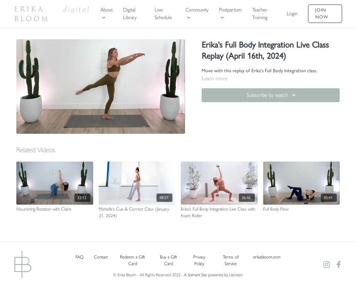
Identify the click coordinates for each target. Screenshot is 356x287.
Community (197, 12)
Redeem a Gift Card (132, 260)
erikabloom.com (267, 257)
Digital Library (130, 13)
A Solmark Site (195, 274)
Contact (101, 257)
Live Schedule (163, 13)
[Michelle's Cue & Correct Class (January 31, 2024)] (137, 212)
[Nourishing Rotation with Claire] (54, 209)
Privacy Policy (199, 260)
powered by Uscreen (225, 274)
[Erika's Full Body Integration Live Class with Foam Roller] (219, 212)
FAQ (79, 257)
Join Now (321, 13)
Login (292, 13)
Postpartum (230, 12)
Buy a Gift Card (168, 260)
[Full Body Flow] (301, 209)
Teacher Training (259, 13)
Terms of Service (230, 260)
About (106, 12)
